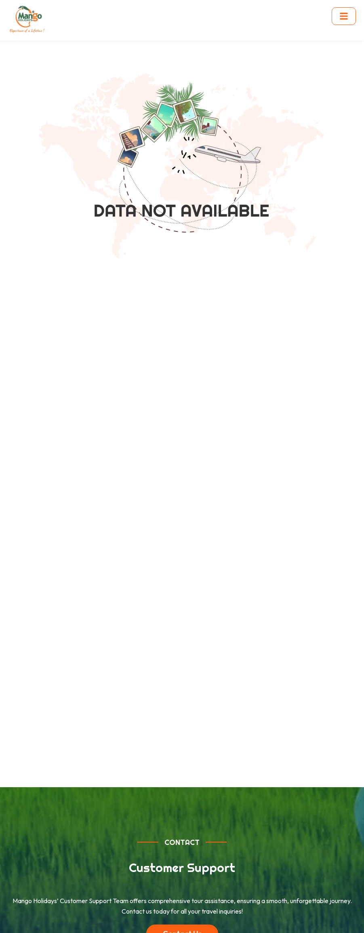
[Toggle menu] (344, 16)
